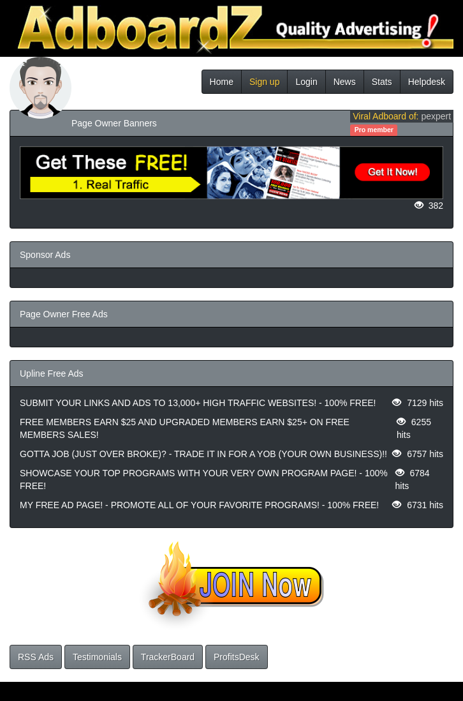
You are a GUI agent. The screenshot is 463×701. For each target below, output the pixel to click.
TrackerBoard (168, 657)
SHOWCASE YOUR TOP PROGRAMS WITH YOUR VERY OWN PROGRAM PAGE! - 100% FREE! (204, 479)
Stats (382, 82)
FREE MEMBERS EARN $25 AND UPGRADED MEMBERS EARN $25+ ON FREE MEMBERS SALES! (184, 428)
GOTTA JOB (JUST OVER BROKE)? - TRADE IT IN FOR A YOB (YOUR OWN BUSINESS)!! (203, 454)
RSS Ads (36, 657)
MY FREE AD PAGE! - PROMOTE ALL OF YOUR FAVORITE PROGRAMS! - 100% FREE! (199, 505)
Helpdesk (426, 82)
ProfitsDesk (237, 657)
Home (221, 82)
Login (306, 82)
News (345, 82)
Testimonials (97, 657)
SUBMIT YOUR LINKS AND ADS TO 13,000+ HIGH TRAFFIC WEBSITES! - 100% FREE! (198, 403)
